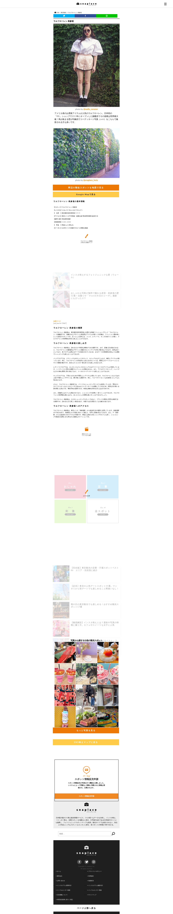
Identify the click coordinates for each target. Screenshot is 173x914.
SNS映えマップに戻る (86, 742)
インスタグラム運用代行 (63, 885)
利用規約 (90, 876)
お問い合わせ (60, 880)
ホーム (58, 871)
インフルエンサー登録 (94, 890)
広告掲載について (62, 894)
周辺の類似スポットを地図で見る (86, 187)
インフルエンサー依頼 (63, 890)
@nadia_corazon (90, 109)
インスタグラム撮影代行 (95, 885)
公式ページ (57, 321)
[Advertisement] (86, 301)
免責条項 (90, 880)
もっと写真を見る (86, 730)
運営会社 (59, 876)
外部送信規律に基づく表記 (64, 899)
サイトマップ (91, 894)
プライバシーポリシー (94, 871)
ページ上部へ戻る (86, 908)
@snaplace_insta (90, 180)
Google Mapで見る (86, 194)
